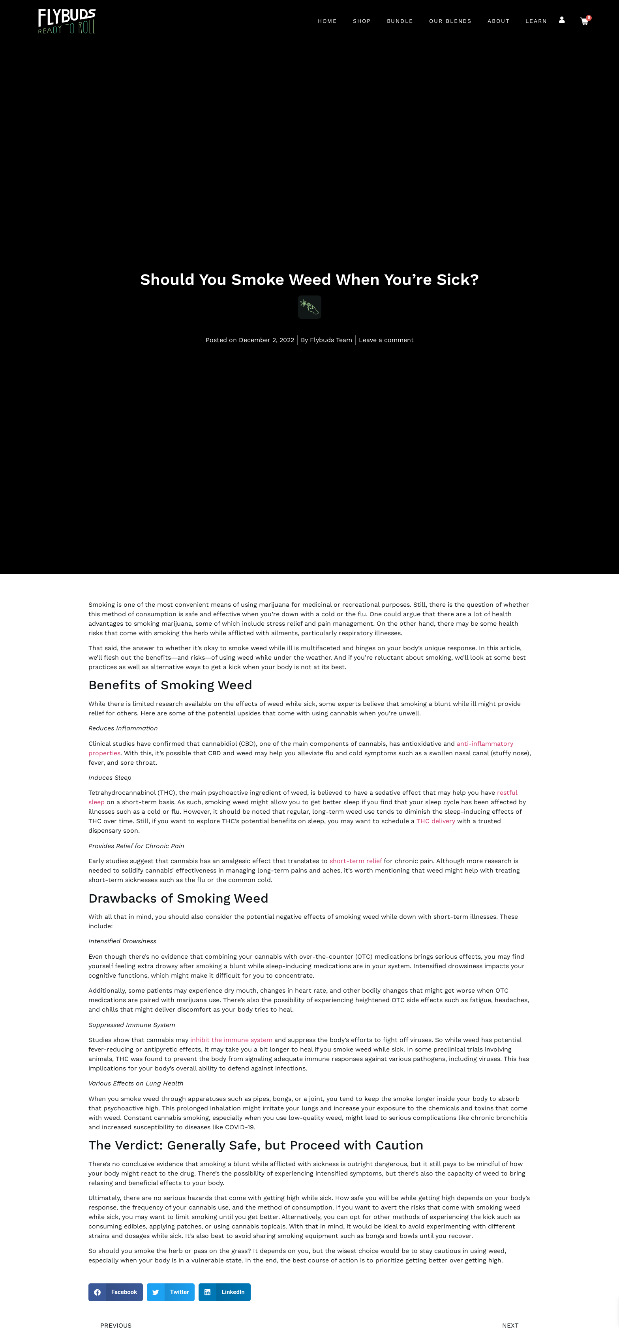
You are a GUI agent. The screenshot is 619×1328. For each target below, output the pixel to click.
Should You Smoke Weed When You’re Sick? (309, 278)
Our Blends (450, 21)
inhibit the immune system (231, 1040)
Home (327, 21)
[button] (115, 1292)
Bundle (400, 21)
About (499, 21)
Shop (362, 21)
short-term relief (356, 861)
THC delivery (435, 821)
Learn (536, 21)
